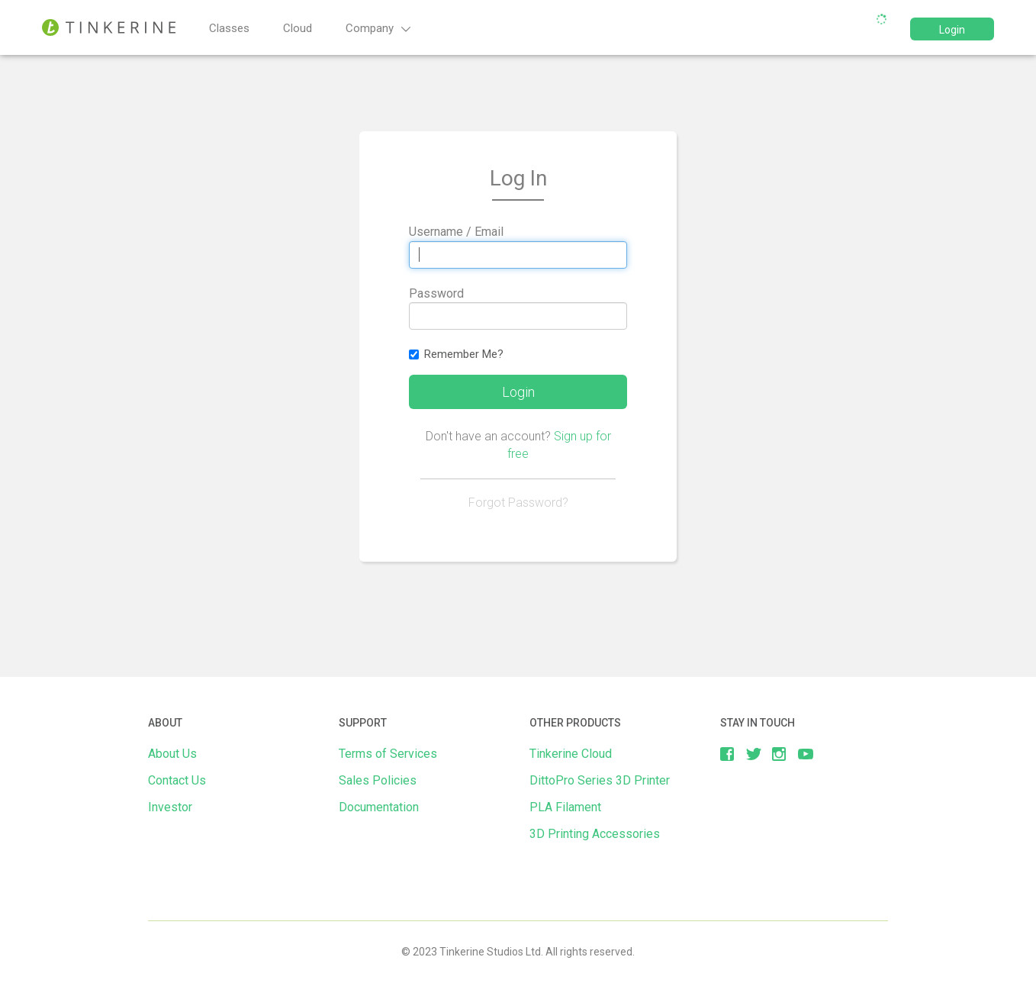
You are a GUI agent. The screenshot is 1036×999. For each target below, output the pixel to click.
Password (436, 293)
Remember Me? (456, 354)
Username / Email (456, 231)
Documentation (379, 807)
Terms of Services (388, 753)
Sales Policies (378, 780)
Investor (170, 807)
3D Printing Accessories (594, 834)
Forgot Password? (518, 502)
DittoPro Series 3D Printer (599, 780)
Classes (229, 28)
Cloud (297, 28)
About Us (172, 753)
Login (952, 30)
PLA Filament (565, 807)
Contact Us (177, 780)
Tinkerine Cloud (570, 753)
